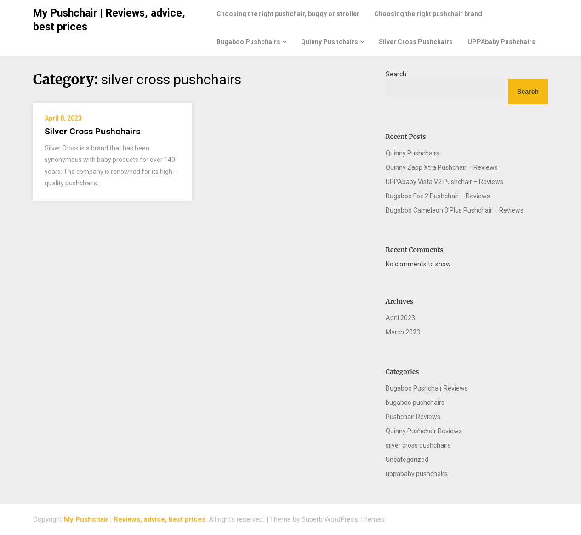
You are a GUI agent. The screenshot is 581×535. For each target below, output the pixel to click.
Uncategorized (407, 459)
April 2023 (400, 318)
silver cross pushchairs (418, 445)
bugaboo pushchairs (415, 402)
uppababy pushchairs (417, 473)
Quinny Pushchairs (329, 42)
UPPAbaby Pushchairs (501, 42)
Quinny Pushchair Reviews (424, 431)
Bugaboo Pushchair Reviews (427, 388)
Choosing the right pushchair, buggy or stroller (287, 13)
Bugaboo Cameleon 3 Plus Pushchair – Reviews (455, 210)
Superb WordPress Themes (343, 519)
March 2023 (403, 332)
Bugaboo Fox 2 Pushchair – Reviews (438, 196)
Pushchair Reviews (413, 416)
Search (396, 74)
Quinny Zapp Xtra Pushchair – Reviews (442, 167)
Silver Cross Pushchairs (416, 42)
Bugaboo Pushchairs (248, 42)
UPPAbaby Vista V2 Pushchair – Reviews (444, 181)
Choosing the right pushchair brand (428, 13)
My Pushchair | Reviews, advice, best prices (134, 519)
